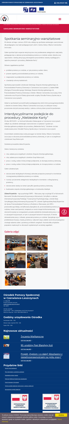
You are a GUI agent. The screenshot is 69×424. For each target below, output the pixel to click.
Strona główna (7, 24)
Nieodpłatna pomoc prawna (11, 375)
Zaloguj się (61, 3)
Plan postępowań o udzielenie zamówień (14, 372)
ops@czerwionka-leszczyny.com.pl (12, 304)
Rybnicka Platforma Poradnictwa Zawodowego (16, 379)
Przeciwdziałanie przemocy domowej (27, 24)
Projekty (39, 24)
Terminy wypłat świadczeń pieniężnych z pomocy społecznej (19, 386)
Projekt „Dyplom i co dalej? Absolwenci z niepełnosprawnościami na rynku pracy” (41, 355)
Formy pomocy (14, 24)
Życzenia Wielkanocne (32, 337)
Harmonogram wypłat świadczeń (12, 390)
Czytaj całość (26, 340)
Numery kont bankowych (11, 368)
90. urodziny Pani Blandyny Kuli (37, 345)
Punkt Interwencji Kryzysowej (12, 382)
